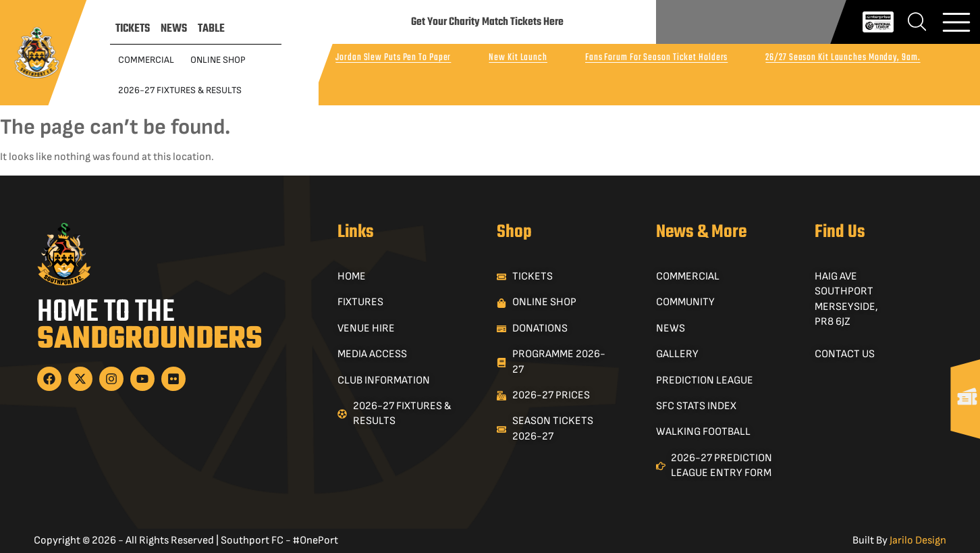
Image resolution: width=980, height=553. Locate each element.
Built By (899, 540)
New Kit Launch (518, 57)
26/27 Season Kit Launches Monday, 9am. (842, 57)
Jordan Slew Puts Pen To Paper (393, 57)
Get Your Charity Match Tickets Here (487, 22)
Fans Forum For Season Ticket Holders (656, 57)
